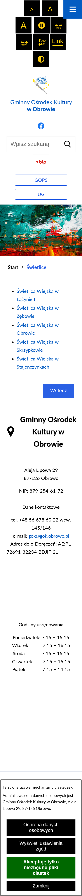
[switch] (42, 25)
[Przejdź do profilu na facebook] (41, 126)
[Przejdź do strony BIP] (41, 162)
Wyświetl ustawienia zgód (41, 846)
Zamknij (41, 886)
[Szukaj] (67, 144)
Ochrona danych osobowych (41, 827)
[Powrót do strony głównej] (13, 267)
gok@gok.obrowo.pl (48, 536)
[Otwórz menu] (72, 9)
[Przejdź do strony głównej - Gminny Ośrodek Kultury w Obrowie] (41, 93)
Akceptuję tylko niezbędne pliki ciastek (41, 867)
